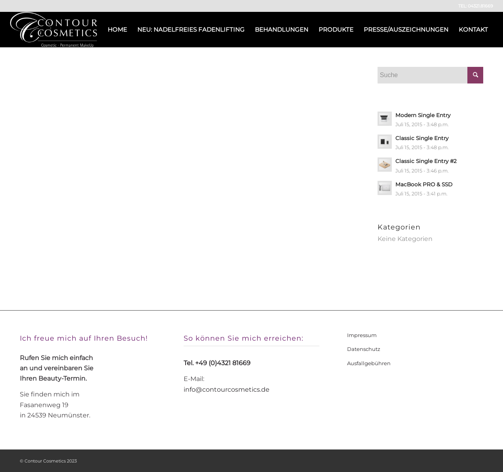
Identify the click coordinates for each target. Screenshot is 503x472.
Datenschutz (363, 349)
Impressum (362, 335)
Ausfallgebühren (369, 363)
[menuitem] (117, 29)
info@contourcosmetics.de (227, 389)
